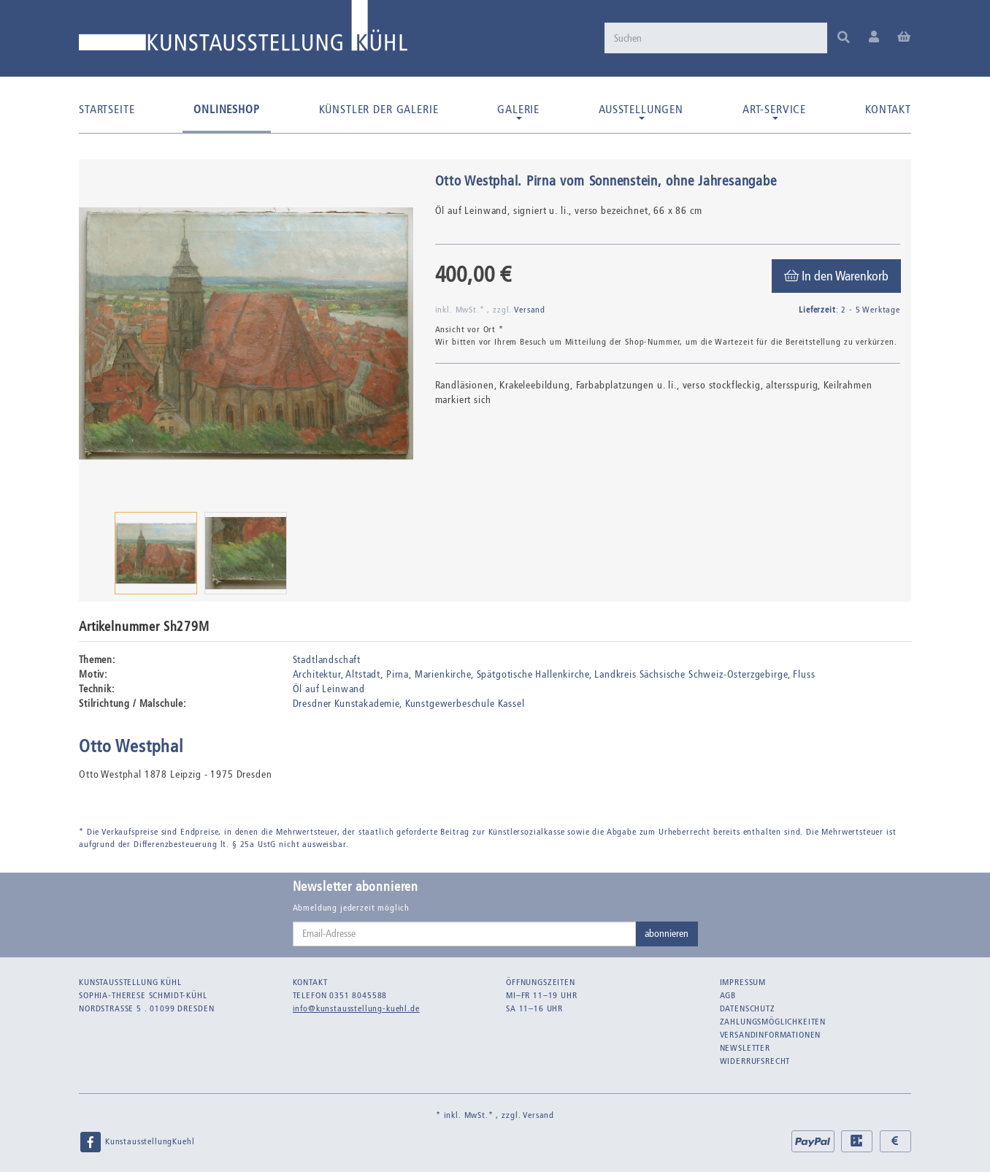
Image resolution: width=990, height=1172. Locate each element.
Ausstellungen (641, 111)
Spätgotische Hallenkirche (533, 674)
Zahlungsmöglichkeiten (773, 1021)
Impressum (743, 982)
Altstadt (362, 674)
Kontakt (888, 109)
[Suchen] (714, 38)
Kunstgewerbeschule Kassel (465, 703)
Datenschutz (747, 1008)
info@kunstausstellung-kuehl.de (356, 1008)
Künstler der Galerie (379, 109)
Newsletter (745, 1047)
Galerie (518, 111)
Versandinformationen (770, 1034)
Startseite (106, 109)
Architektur (317, 674)
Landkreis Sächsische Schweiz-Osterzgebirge (690, 674)
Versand (529, 310)
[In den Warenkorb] (836, 276)
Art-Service (774, 111)
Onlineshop (226, 109)
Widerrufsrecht (755, 1061)
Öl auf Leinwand (329, 689)
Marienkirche (443, 674)
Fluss (804, 674)
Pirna (397, 674)
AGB (728, 995)
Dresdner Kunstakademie (346, 703)
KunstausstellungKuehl (136, 1142)
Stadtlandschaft (327, 660)
